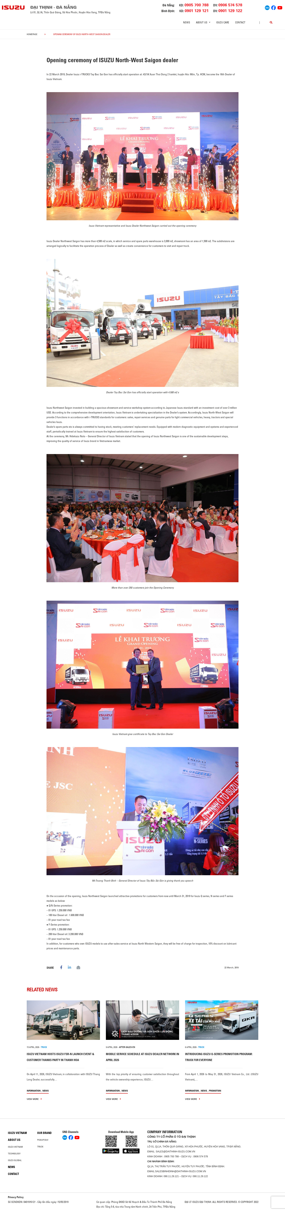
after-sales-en (127, 1047)
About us (14, 1140)
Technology (14, 1153)
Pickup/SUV (42, 1139)
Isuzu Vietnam (17, 1133)
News (186, 22)
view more (34, 1098)
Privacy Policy (16, 1197)
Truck (40, 1146)
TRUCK (44, 1047)
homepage (32, 34)
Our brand (44, 1133)
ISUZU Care (222, 22)
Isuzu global (15, 1160)
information (34, 1090)
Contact (240, 22)
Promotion (215, 1090)
